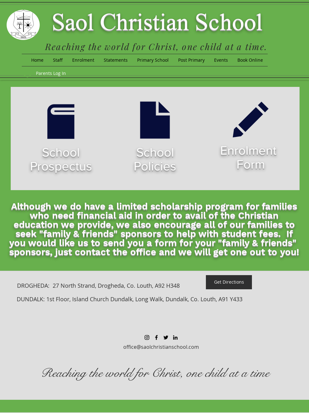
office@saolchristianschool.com (161, 346)
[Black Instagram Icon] (147, 337)
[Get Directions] (229, 282)
